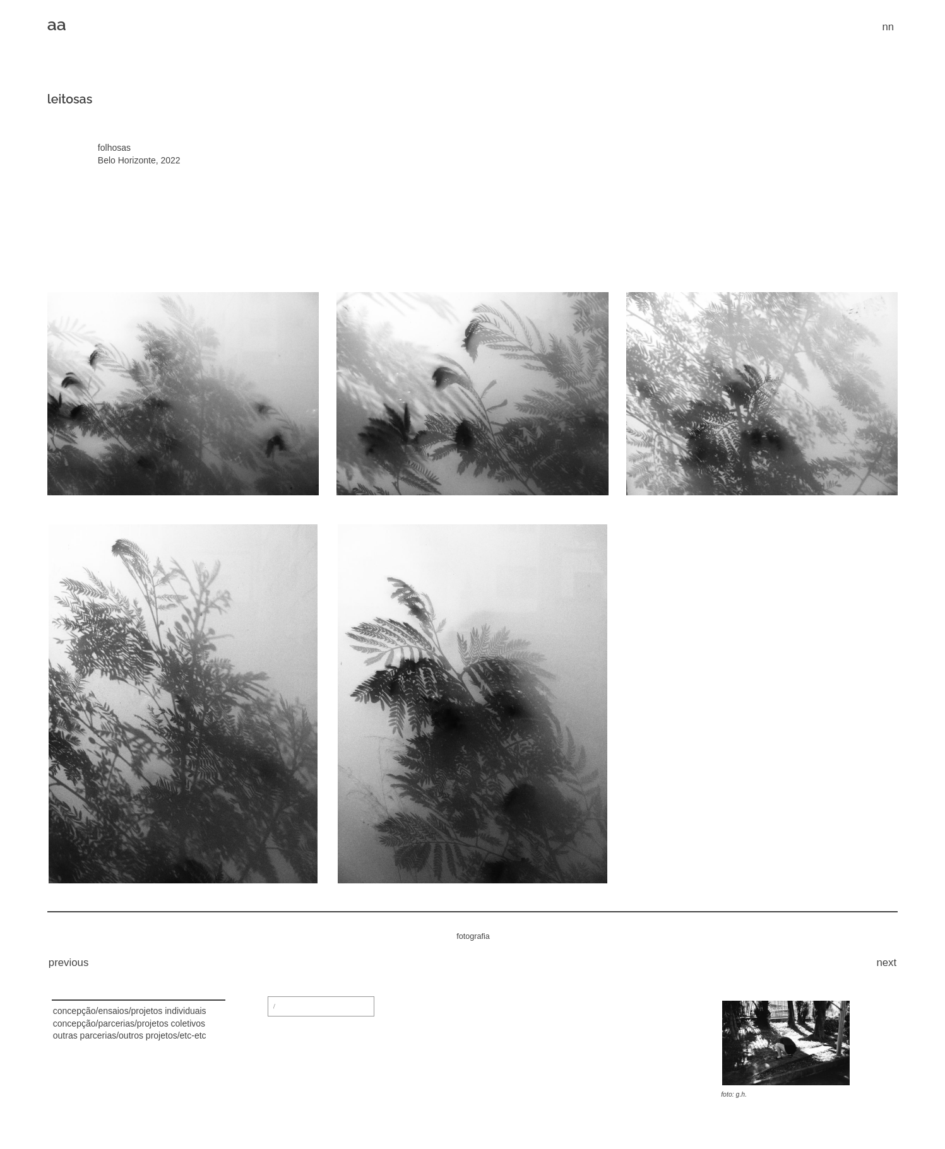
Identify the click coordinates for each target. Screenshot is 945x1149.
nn (888, 27)
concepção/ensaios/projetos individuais (129, 1011)
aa (56, 24)
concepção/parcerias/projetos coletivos (129, 1023)
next (886, 963)
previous (68, 963)
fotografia (473, 936)
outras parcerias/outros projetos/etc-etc (129, 1035)
